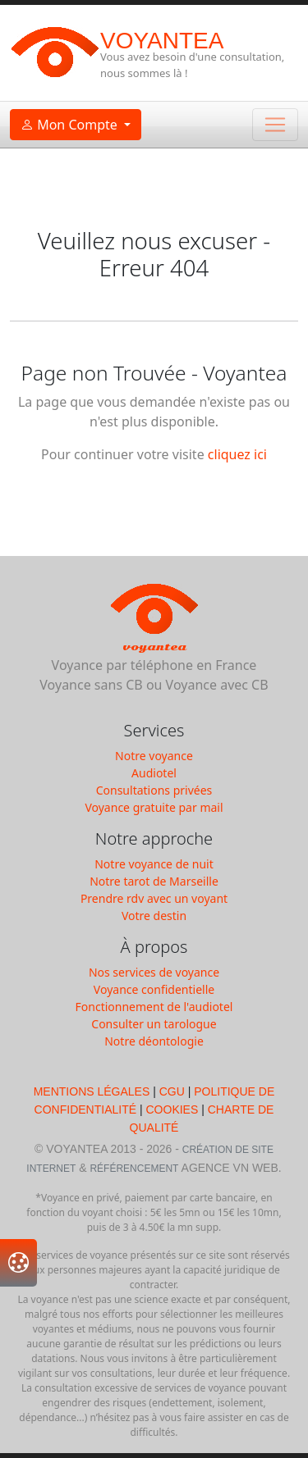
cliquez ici (237, 454)
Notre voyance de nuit (154, 864)
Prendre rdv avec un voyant (154, 898)
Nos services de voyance (154, 972)
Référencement (134, 1168)
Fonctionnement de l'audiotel (154, 1006)
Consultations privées (154, 790)
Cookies (172, 1109)
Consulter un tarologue (153, 1024)
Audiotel (154, 773)
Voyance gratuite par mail (154, 807)
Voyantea (161, 40)
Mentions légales (93, 1091)
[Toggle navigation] (275, 124)
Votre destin (154, 915)
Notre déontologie (154, 1041)
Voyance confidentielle (154, 989)
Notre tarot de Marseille (154, 881)
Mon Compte (71, 125)
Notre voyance (154, 755)
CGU (172, 1091)
